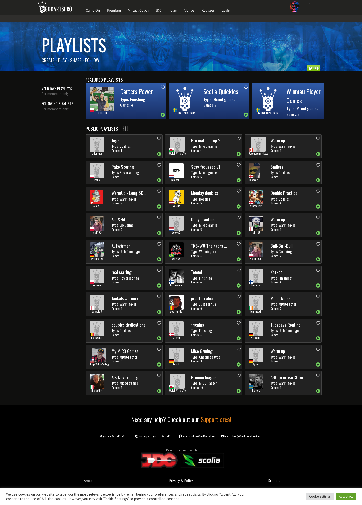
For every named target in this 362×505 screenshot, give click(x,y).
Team (173, 10)
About (88, 480)
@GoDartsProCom (114, 436)
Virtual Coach (138, 10)
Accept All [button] (346, 496)
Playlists (74, 44)
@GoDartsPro (154, 436)
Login (226, 10)
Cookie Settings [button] (320, 496)
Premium (114, 10)
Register (208, 10)
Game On (93, 10)
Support (274, 480)
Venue (189, 10)
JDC (159, 10)
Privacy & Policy (181, 480)
